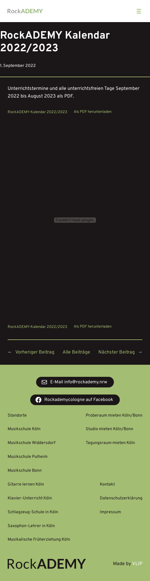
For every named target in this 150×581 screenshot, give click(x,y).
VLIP (137, 564)
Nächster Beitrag (116, 352)
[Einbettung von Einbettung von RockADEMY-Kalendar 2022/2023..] (75, 220)
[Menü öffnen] (138, 11)
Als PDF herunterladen (93, 111)
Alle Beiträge (76, 352)
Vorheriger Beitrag (34, 352)
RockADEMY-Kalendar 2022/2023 (37, 111)
